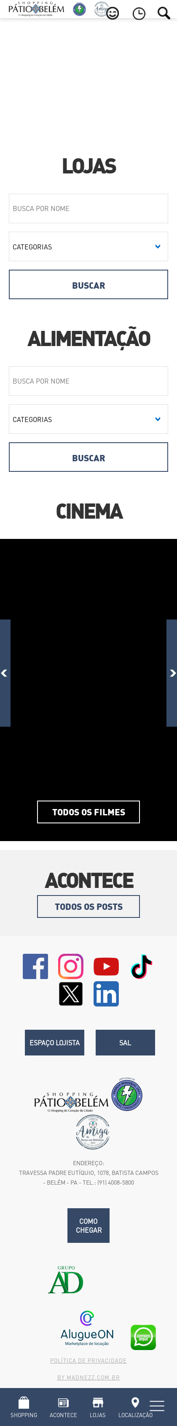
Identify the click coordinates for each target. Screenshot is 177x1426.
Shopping (24, 1414)
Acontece (63, 1414)
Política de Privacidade (88, 1360)
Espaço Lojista (55, 1042)
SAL (125, 1042)
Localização (135, 1414)
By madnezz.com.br (88, 1377)
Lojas (98, 1414)
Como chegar (89, 1225)
